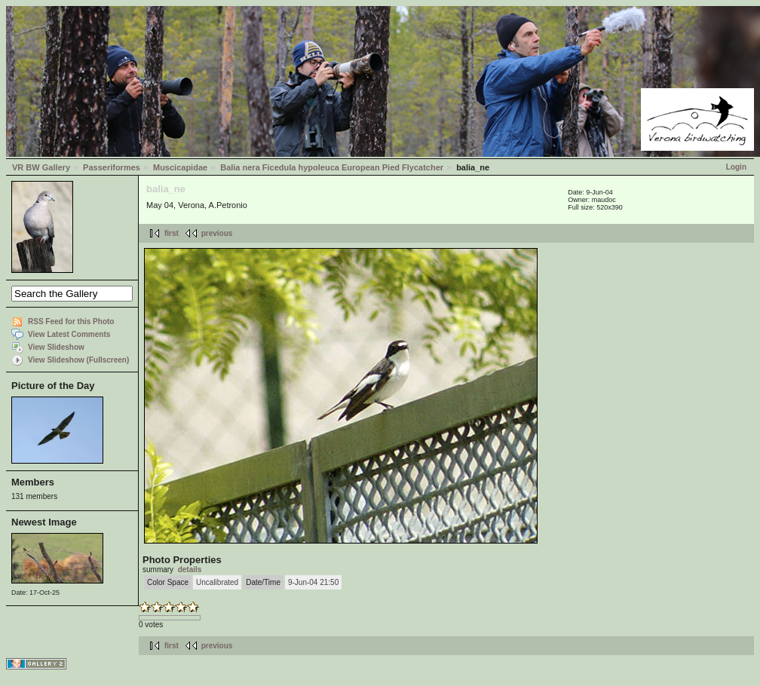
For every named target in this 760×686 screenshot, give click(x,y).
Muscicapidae (180, 167)
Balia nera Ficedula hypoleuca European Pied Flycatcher (331, 167)
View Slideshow (56, 347)
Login (736, 167)
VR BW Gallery (41, 167)
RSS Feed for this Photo (71, 321)
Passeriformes (111, 167)
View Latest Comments (69, 334)
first (171, 233)
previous (217, 233)
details (190, 569)
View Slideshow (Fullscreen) (78, 360)
